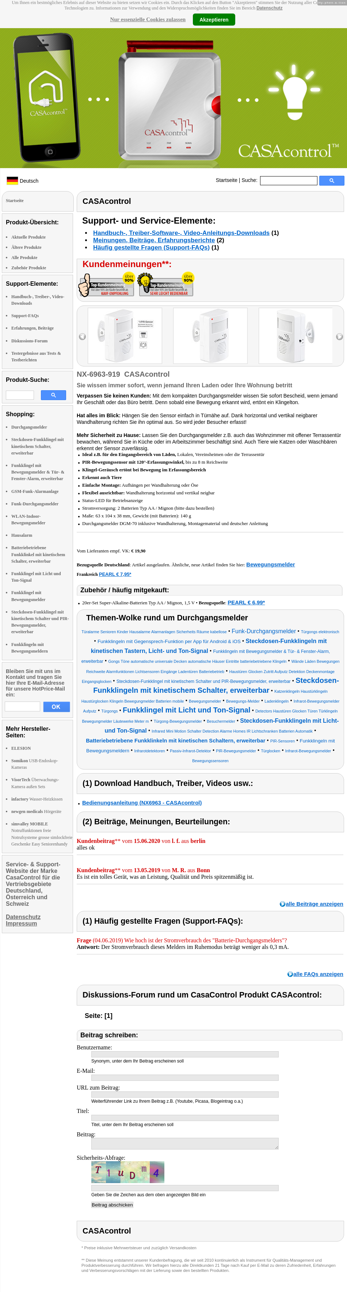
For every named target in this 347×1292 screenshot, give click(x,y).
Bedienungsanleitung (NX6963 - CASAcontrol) (142, 802)
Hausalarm (21, 535)
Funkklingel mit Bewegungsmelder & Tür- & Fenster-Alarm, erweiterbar (37, 472)
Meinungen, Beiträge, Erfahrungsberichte (154, 240)
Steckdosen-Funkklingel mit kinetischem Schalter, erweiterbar (37, 446)
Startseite (226, 180)
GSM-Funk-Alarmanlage (34, 491)
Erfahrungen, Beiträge (32, 328)
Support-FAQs (25, 315)
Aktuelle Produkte (28, 237)
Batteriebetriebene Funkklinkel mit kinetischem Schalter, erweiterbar (38, 554)
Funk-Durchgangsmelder (34, 503)
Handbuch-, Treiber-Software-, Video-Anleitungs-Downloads (181, 232)
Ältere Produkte (26, 247)
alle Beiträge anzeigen (314, 904)
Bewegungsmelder (270, 564)
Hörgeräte (36, 811)
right (339, 336)
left (82, 336)
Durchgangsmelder (29, 427)
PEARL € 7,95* (115, 574)
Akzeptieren (213, 19)
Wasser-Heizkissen (36, 799)
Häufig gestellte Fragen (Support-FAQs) (151, 247)
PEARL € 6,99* (246, 602)
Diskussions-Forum (29, 340)
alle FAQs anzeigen (318, 974)
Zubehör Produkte (28, 267)
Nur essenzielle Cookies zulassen (148, 19)
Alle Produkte (24, 257)
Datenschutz (269, 8)
